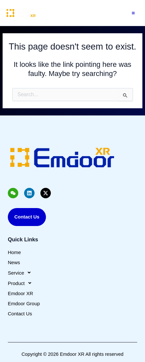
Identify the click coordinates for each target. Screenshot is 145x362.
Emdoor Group (24, 303)
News (14, 262)
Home (14, 252)
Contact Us (20, 313)
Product (21, 283)
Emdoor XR (20, 293)
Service (21, 272)
